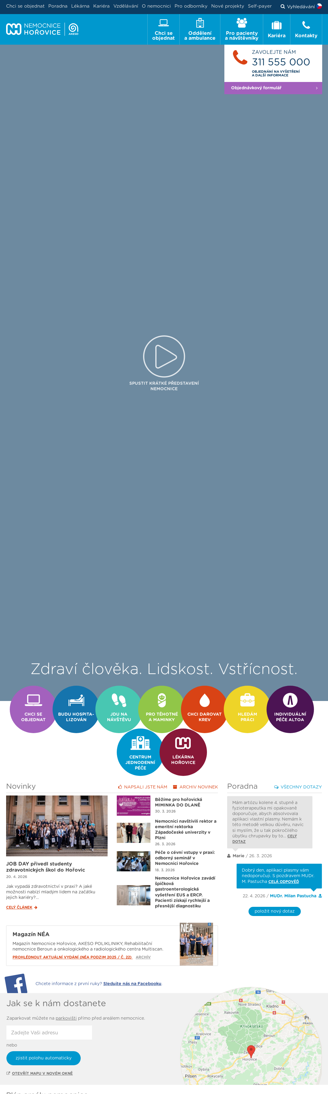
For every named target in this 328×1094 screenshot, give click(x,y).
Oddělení (27, 1087)
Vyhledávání (298, 7)
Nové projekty (227, 6)
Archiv (195, 766)
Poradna (58, 6)
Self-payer (260, 6)
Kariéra (101, 6)
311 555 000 (281, 62)
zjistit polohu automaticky (44, 1037)
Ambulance (70, 1087)
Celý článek (21, 886)
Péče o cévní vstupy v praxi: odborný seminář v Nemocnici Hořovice (185, 837)
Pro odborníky (191, 6)
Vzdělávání (125, 6)
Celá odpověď (283, 861)
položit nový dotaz (275, 890)
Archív (143, 936)
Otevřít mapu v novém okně (39, 1053)
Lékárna (80, 6)
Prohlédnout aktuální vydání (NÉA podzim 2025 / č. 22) (73, 936)
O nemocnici (156, 6)
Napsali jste (142, 766)
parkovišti (66, 998)
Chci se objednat (25, 6)
